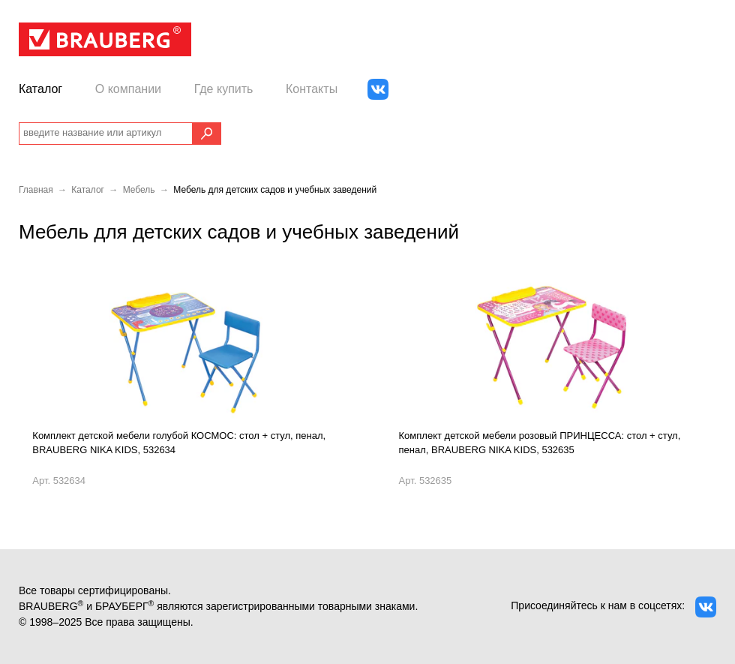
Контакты (312, 89)
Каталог (40, 89)
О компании (128, 89)
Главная (36, 190)
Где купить (224, 89)
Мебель (139, 190)
